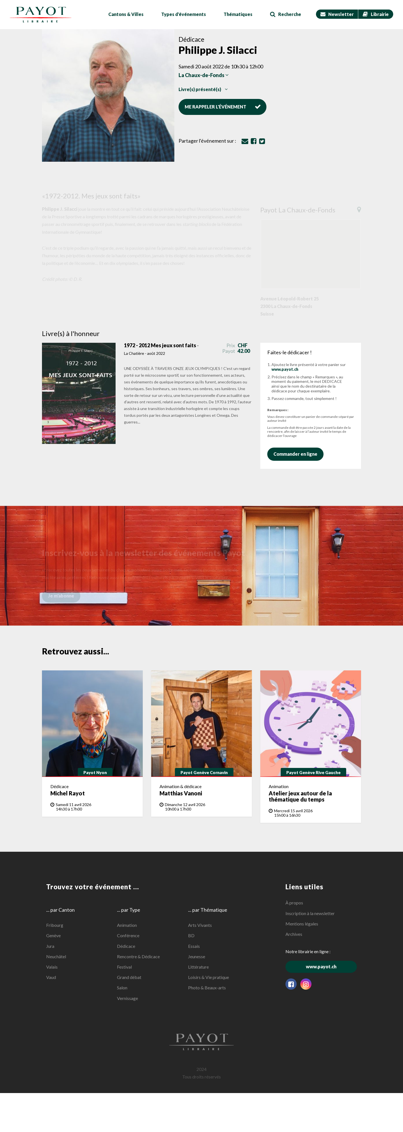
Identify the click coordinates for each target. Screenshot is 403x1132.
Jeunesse (196, 956)
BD (191, 935)
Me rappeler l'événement (223, 106)
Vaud (51, 977)
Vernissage (127, 998)
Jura (50, 946)
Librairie (376, 14)
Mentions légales (301, 923)
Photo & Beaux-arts (207, 987)
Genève (53, 935)
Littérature (198, 966)
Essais (194, 946)
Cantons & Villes (126, 14)
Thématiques (238, 14)
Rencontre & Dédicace (138, 956)
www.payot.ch (284, 369)
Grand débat (129, 977)
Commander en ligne (298, 454)
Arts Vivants (200, 925)
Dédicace (126, 946)
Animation (127, 925)
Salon (122, 987)
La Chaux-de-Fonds (204, 75)
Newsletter (337, 14)
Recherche (285, 14)
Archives (293, 934)
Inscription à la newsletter (310, 913)
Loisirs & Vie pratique (208, 977)
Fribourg (54, 925)
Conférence (128, 935)
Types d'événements (183, 14)
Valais (52, 966)
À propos (294, 902)
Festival (124, 966)
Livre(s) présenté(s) (203, 89)
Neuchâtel (56, 956)
